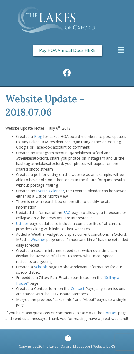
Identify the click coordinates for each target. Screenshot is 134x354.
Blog (38, 136)
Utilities (22, 223)
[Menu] (121, 50)
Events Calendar (50, 190)
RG (113, 346)
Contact (77, 288)
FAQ (67, 212)
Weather (38, 239)
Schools (41, 266)
